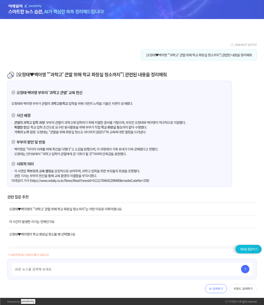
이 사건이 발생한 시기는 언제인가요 (32, 221)
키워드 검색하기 (243, 288)
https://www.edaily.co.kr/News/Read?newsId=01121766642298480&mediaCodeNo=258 (89, 180)
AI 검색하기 (216, 288)
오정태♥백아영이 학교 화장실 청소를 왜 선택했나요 (42, 234)
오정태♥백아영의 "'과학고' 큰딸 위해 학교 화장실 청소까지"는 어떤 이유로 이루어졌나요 (65, 209)
